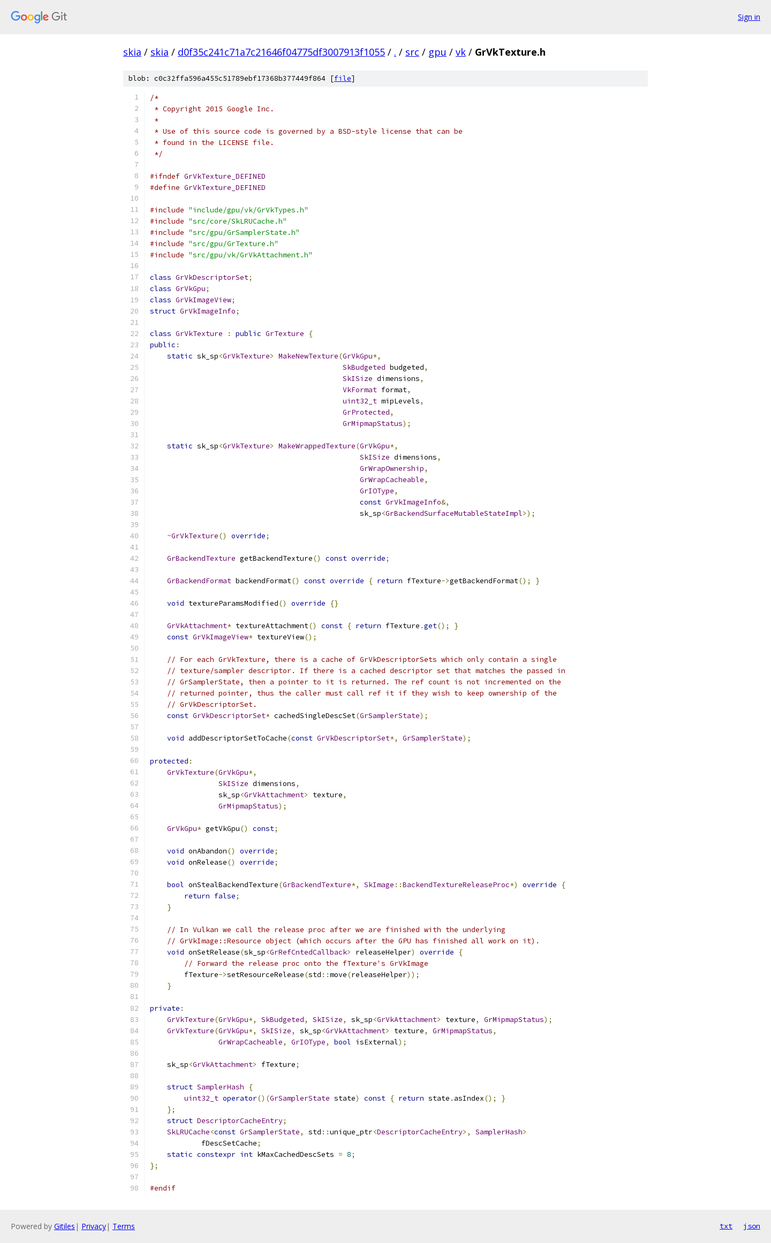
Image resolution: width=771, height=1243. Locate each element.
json (751, 1226)
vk (461, 51)
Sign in (749, 17)
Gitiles (64, 1226)
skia (132, 51)
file (342, 78)
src (412, 51)
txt (726, 1226)
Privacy (93, 1226)
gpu (437, 51)
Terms (123, 1226)
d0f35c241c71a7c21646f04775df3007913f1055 (281, 51)
